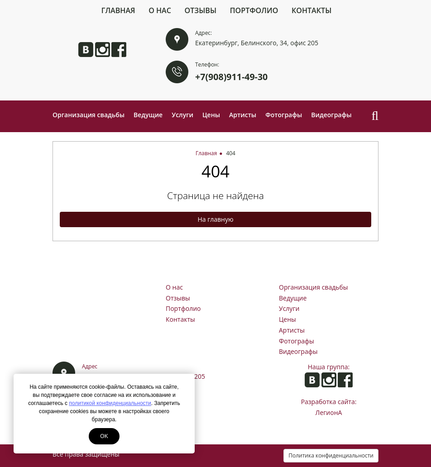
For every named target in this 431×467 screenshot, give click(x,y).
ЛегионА (329, 412)
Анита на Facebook (118, 49)
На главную (215, 219)
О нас (159, 10)
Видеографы (331, 114)
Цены (211, 114)
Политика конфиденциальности (331, 455)
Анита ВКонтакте (85, 49)
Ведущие (148, 114)
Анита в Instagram (102, 49)
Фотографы (283, 114)
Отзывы (201, 10)
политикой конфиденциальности (110, 403)
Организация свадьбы (89, 114)
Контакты (311, 10)
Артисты (242, 114)
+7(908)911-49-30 (231, 77)
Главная (118, 10)
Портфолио (254, 10)
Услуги (182, 114)
